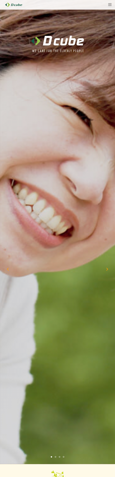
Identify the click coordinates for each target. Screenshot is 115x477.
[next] (106, 269)
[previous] (8, 269)
